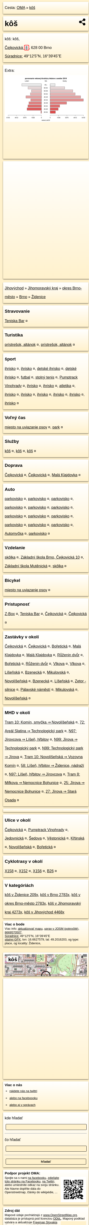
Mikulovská (56, 672)
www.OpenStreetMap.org (60, 1215)
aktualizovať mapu (30, 928)
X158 (9, 871)
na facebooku (37, 1178)
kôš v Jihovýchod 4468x (44, 912)
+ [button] (11, 169)
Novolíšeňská (16, 681)
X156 (37, 871)
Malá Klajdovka (64, 475)
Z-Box (10, 614)
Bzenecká (33, 672)
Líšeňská (12, 672)
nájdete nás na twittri (23, 1091)
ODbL (57, 1218)
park (56, 427)
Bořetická (60, 646)
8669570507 (13, 932)
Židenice (38, 297)
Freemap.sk (62, 271)
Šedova (35, 838)
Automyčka (14, 534)
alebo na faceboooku (23, 1098)
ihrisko (10, 369)
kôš (32, 8)
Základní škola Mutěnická (26, 566)
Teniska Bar (15, 321)
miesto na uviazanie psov (26, 427)
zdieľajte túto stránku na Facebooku (32, 1179)
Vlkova (58, 664)
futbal (25, 377)
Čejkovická (17, 47)
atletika (65, 386)
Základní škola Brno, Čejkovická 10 (50, 557)
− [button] (11, 176)
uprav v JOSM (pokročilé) (61, 928)
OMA (21, 8)
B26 (50, 871)
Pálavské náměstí (35, 690)
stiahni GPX (13, 939)
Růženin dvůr (68, 655)
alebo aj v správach (22, 1105)
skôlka (10, 557)
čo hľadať (13, 1140)
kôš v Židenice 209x (21, 895)
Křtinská (77, 838)
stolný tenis (44, 377)
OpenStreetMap (38, 271)
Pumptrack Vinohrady (46, 830)
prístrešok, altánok (20, 345)
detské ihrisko (48, 369)
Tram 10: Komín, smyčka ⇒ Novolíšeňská (39, 722)
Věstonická (56, 838)
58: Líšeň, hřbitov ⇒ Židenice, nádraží (52, 766)
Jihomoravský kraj (43, 288)
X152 (23, 871)
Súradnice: (14, 56)
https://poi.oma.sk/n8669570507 (24, 275)
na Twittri (48, 1181)
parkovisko (14, 499)
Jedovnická (14, 838)
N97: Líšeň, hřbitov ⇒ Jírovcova (35, 774)
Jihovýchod (14, 288)
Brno (23, 297)
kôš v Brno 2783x (54, 895)
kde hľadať (14, 1118)
